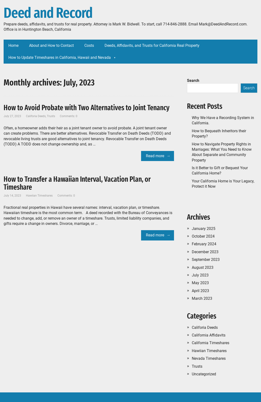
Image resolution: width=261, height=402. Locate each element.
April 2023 (200, 290)
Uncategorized (204, 374)
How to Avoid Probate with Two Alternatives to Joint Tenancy (86, 107)
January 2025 (203, 228)
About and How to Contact (51, 45)
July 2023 (200, 275)
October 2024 (203, 236)
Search (193, 80)
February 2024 (204, 244)
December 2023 (205, 252)
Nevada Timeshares (209, 358)
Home (13, 45)
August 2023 (202, 267)
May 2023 (200, 283)
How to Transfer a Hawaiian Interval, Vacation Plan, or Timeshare (77, 183)
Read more (155, 156)
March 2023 (202, 298)
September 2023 (206, 259)
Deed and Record (48, 13)
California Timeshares (210, 343)
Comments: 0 (68, 116)
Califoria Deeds (36, 116)
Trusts (51, 116)
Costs (89, 45)
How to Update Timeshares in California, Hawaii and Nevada (59, 57)
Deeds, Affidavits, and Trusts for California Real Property (152, 45)
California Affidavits (208, 335)
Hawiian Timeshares (39, 195)
